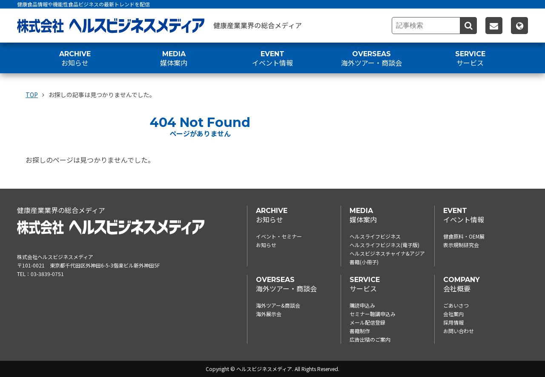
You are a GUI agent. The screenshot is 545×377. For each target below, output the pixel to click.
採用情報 (453, 322)
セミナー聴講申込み (373, 313)
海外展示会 (268, 313)
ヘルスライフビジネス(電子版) (384, 244)
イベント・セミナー (279, 236)
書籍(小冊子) (364, 261)
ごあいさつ (456, 305)
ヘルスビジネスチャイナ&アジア (387, 253)
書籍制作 (360, 330)
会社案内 (453, 313)
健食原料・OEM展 (464, 236)
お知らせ (266, 244)
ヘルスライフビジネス (375, 236)
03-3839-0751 (47, 273)
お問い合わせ (458, 330)
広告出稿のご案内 (370, 339)
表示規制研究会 (461, 244)
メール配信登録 (367, 322)
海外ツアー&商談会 (278, 305)
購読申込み (362, 305)
